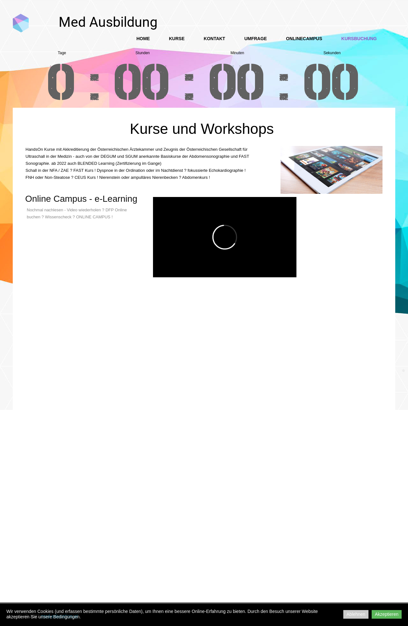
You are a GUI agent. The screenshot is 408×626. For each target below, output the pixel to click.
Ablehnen (355, 614)
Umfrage (255, 38)
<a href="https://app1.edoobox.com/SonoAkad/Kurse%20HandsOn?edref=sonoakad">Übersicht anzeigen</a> (201, 373)
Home (143, 38)
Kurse (177, 38)
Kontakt (214, 38)
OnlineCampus (304, 38)
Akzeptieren (386, 614)
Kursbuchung (359, 38)
